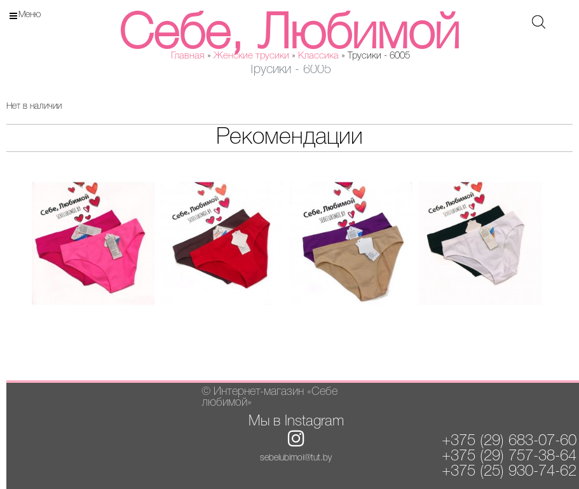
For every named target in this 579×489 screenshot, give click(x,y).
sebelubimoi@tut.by (296, 458)
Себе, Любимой (289, 35)
